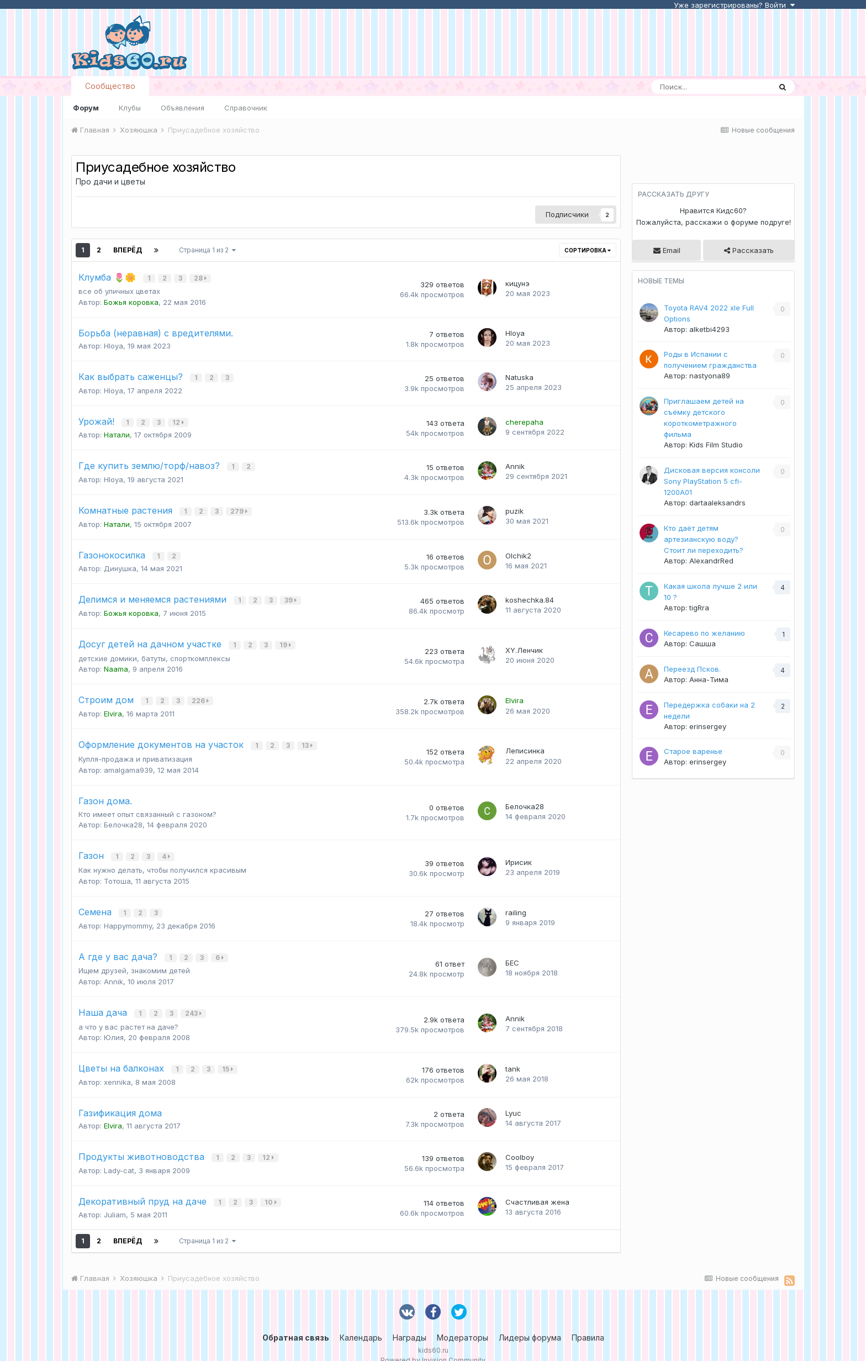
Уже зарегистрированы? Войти (734, 5)
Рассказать (749, 250)
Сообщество (110, 86)
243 (194, 1001)
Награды (409, 1322)
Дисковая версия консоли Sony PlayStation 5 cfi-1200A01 (712, 481)
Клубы (130, 107)
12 (179, 420)
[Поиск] (710, 87)
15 (228, 1056)
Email (666, 250)
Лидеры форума (530, 1322)
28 (201, 278)
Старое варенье (693, 751)
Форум (86, 107)
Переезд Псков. (692, 668)
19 (286, 638)
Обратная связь (295, 1322)
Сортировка (587, 250)
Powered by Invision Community (433, 1345)
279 (240, 507)
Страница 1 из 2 (207, 250)
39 (292, 594)
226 (201, 693)
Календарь (361, 1322)
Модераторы (462, 1322)
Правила (588, 1322)
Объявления (182, 107)
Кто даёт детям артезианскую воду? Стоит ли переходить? (703, 539)
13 (308, 737)
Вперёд (127, 250)
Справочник (245, 107)
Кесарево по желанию (704, 633)
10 (272, 1187)
